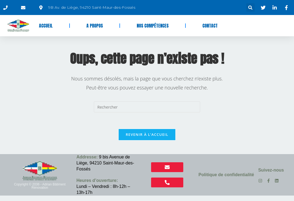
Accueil (46, 25)
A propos (94, 25)
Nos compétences (153, 25)
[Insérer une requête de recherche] (147, 106)
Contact (210, 25)
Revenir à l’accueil (147, 134)
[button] (250, 7)
